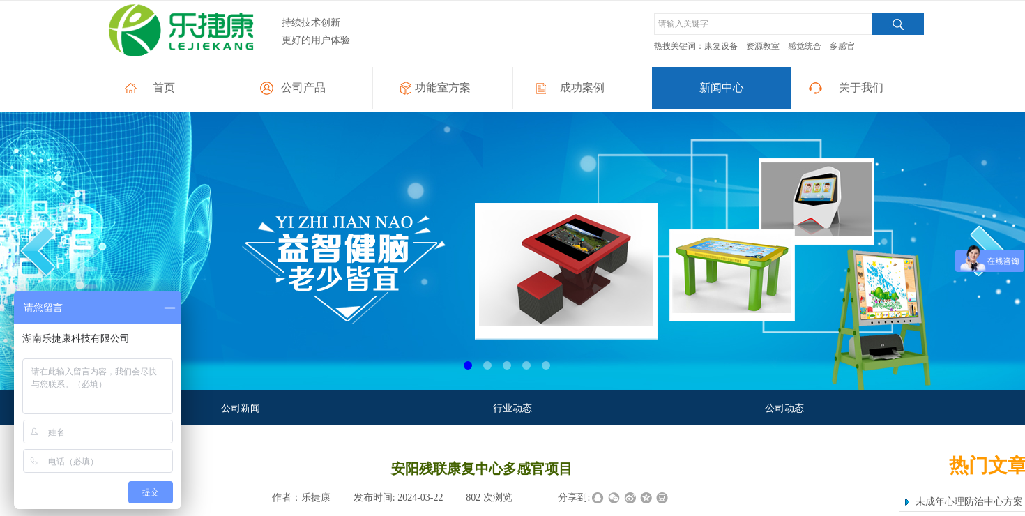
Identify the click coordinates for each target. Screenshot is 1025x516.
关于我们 (861, 87)
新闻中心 (721, 87)
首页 (164, 87)
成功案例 (582, 87)
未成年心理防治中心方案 (969, 501)
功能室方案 (443, 87)
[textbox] (763, 24)
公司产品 (303, 87)
